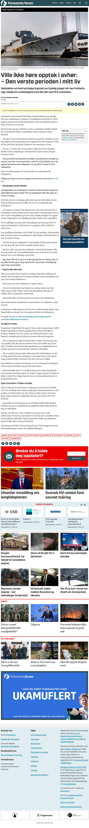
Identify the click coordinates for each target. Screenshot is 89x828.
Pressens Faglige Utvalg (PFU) (73, 770)
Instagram (35, 764)
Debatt (61, 4)
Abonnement (36, 746)
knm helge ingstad (33, 438)
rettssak (5, 441)
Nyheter (55, 4)
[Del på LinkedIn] (76, 106)
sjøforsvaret (15, 441)
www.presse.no (69, 786)
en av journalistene (70, 142)
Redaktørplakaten (67, 744)
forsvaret (69, 438)
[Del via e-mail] (79, 106)
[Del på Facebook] (69, 106)
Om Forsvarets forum (39, 737)
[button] (85, 507)
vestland (12, 438)
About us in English (67, 805)
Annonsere (35, 742)
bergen (4, 438)
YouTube (34, 773)
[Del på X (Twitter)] (72, 106)
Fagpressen (64, 794)
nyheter (21, 438)
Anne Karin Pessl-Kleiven (10, 749)
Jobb (74, 4)
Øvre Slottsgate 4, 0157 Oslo (11, 758)
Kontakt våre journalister (10, 742)
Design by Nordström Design (71, 809)
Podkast (68, 4)
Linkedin (34, 768)
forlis (77, 438)
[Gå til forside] (17, 4)
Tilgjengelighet (36, 751)
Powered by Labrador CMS (44, 825)
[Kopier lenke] (82, 106)
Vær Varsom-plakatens (70, 751)
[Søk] (80, 4)
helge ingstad (58, 438)
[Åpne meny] (86, 4)
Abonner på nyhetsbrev (39, 777)
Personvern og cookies (39, 755)
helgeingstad (46, 438)
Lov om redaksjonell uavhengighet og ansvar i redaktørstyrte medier (71, 739)
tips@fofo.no (66, 140)
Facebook (34, 759)
